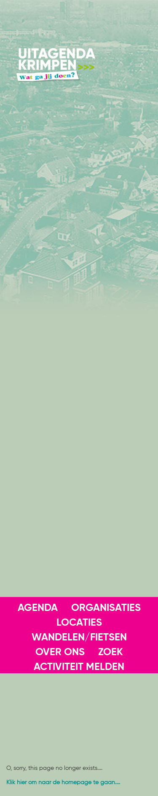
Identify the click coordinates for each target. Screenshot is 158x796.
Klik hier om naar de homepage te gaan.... (63, 782)
